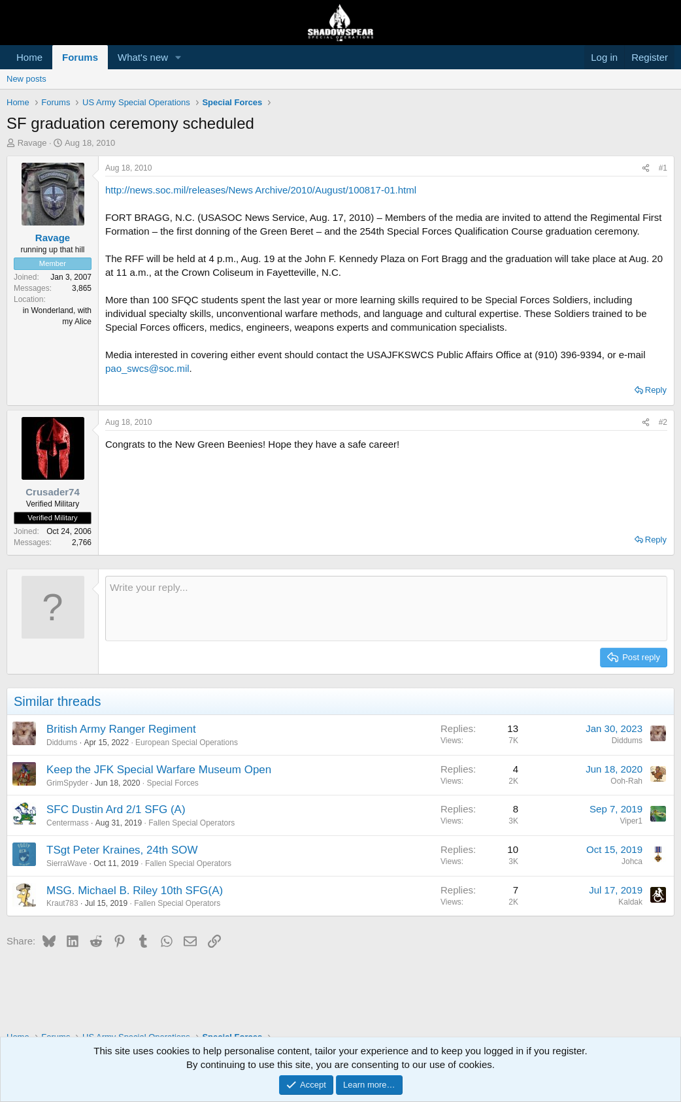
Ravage (32, 143)
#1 (663, 168)
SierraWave (66, 863)
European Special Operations (186, 742)
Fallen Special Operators (191, 822)
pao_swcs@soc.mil (147, 368)
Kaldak (630, 902)
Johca (632, 861)
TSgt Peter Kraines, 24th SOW (121, 850)
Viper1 (631, 821)
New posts (26, 79)
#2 (663, 422)
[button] (178, 57)
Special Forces (172, 783)
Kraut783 (62, 903)
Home (29, 57)
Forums (80, 57)
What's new (143, 57)
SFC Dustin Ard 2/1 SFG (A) (116, 809)
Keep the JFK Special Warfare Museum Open (158, 769)
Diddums (61, 742)
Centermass (67, 822)
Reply (656, 390)
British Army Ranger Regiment (121, 729)
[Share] (645, 168)
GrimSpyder (67, 783)
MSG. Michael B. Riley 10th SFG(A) (134, 890)
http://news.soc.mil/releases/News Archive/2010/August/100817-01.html (260, 189)
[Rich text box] (386, 608)
